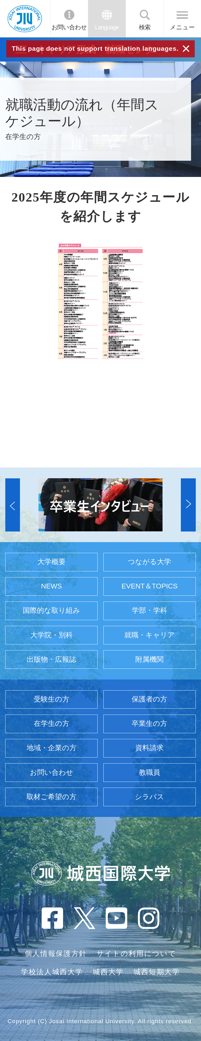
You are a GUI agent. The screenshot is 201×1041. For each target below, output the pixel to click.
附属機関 (149, 659)
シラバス (149, 797)
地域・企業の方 (51, 748)
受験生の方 (51, 699)
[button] (12, 504)
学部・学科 (149, 610)
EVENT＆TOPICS (149, 586)
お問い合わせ (69, 27)
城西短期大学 (156, 972)
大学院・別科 (51, 635)
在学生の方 (51, 723)
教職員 (149, 772)
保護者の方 (149, 699)
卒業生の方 (149, 723)
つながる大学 (149, 562)
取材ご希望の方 (51, 797)
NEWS (51, 586)
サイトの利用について (136, 954)
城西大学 (108, 972)
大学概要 (51, 562)
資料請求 (149, 748)
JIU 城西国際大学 (25, 18)
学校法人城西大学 (52, 972)
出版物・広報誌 (51, 659)
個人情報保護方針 (56, 954)
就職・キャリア (149, 635)
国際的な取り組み (51, 610)
